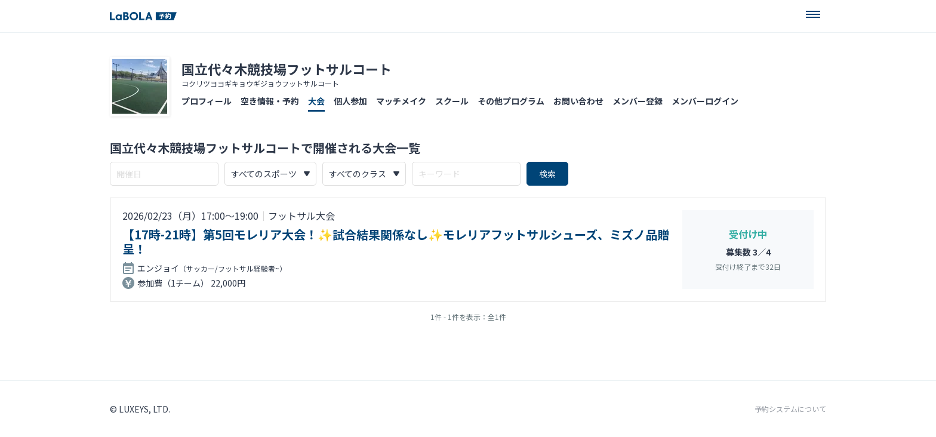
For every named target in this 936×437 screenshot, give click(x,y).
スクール (452, 101)
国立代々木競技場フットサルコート (286, 68)
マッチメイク (401, 101)
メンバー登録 (637, 101)
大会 (316, 101)
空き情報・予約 (270, 101)
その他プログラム (511, 101)
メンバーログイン (705, 101)
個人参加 (350, 101)
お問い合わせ (578, 101)
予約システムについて (790, 409)
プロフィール (206, 101)
